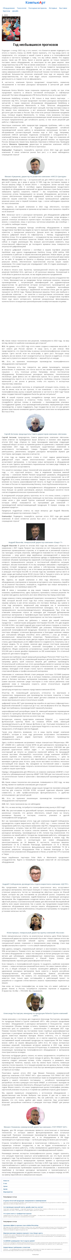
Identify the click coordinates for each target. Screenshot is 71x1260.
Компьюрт (35, 2)
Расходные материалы (37, 8)
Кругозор (6, 11)
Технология (21, 8)
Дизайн (15, 11)
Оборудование (9, 8)
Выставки (63, 8)
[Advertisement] (35, 321)
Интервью (53, 8)
